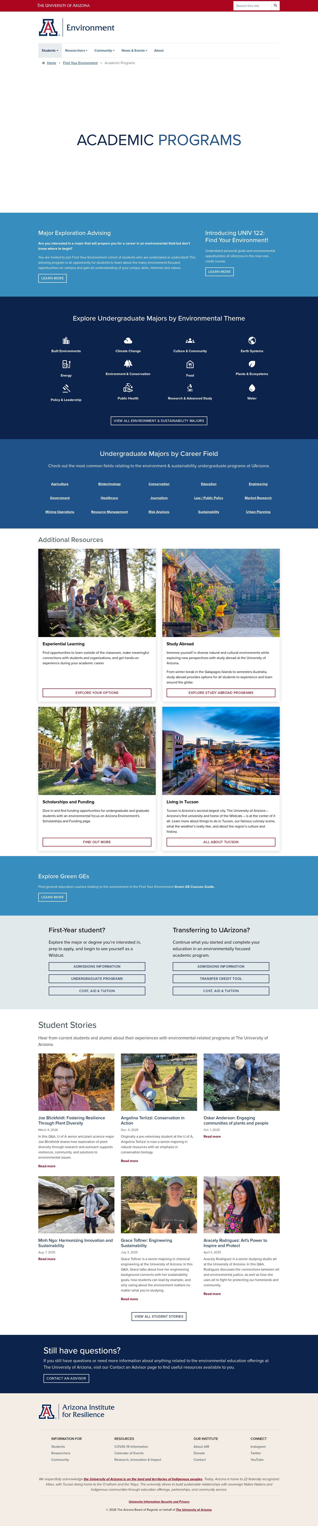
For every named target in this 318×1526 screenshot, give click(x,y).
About (159, 50)
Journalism (159, 498)
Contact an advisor (66, 1378)
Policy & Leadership (66, 400)
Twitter (256, 1453)
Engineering (258, 484)
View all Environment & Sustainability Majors (159, 421)
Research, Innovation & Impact (137, 1460)
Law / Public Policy (208, 498)
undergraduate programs (97, 979)
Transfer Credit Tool (221, 979)
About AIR (201, 1446)
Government (60, 498)
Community (103, 50)
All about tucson (220, 842)
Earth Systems (252, 351)
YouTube (257, 1460)
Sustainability (208, 512)
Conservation (159, 484)
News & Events (133, 50)
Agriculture (60, 484)
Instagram (258, 1446)
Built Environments (66, 351)
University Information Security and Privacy (159, 1502)
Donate (199, 1453)
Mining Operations (59, 512)
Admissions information (97, 966)
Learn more (52, 278)
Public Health (128, 398)
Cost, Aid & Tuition (97, 991)
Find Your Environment (80, 63)
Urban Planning (258, 512)
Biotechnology (109, 484)
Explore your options (97, 693)
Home (51, 63)
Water (252, 398)
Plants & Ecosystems (252, 374)
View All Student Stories (159, 1316)
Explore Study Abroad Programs (221, 693)
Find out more (97, 842)
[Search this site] (252, 5)
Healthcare (109, 498)
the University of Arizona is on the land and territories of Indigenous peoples (143, 1479)
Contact (200, 1460)
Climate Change (128, 351)
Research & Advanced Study (190, 398)
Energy (66, 375)
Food (190, 375)
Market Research (258, 498)
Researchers (75, 50)
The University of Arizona (194, 1510)
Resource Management (109, 512)
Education (208, 484)
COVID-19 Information (131, 1446)
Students (49, 50)
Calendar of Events (129, 1453)
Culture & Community (190, 351)
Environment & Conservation (128, 374)
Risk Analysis (159, 512)
